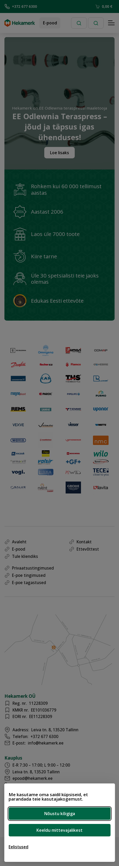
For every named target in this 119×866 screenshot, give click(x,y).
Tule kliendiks (25, 556)
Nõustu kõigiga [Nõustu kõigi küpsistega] (59, 813)
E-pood (50, 22)
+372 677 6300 (20, 6)
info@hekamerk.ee (46, 743)
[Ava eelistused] (18, 847)
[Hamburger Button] (111, 23)
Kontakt (84, 541)
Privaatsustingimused (33, 568)
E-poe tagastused (29, 582)
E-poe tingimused (29, 575)
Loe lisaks (59, 152)
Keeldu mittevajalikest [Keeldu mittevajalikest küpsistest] (59, 830)
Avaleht (19, 541)
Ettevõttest (88, 549)
